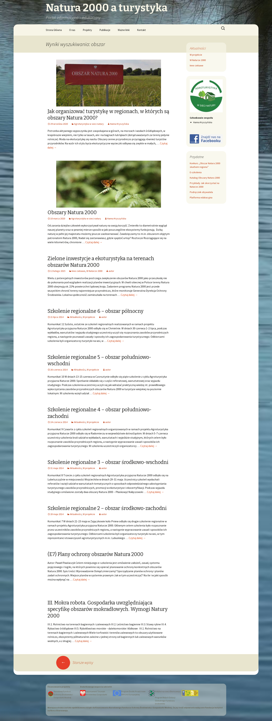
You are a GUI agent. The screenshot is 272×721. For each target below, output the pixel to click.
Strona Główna (54, 30)
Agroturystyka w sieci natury (89, 123)
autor (111, 271)
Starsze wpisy (74, 662)
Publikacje (104, 30)
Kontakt (141, 30)
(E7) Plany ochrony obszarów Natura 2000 (95, 554)
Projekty (87, 30)
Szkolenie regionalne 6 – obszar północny (95, 311)
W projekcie (89, 317)
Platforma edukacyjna (201, 197)
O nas (72, 30)
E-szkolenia (196, 172)
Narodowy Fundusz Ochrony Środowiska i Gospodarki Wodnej (63, 694)
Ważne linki (124, 30)
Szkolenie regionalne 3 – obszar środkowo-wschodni (108, 462)
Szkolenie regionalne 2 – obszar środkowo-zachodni (107, 508)
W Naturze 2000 (94, 271)
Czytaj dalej (93, 242)
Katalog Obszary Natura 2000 (205, 177)
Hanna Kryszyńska (119, 123)
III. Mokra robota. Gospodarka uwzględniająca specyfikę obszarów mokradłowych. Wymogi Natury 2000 (108, 609)
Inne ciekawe (78, 271)
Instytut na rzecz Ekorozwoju (167, 691)
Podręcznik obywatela (201, 192)
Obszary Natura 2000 (72, 212)
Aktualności (76, 317)
